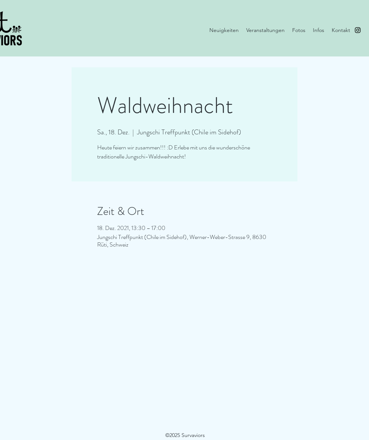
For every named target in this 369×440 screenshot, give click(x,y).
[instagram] (357, 30)
